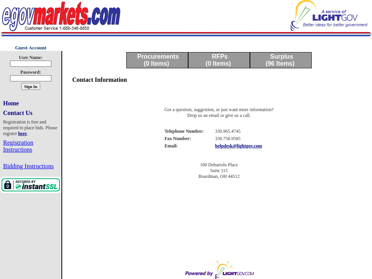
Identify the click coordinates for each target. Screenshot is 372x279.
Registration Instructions (18, 146)
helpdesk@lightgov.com (238, 146)
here (22, 133)
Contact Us (17, 113)
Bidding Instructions (28, 166)
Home (11, 103)
